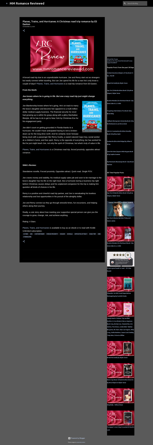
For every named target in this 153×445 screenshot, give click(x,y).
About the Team (112, 59)
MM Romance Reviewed (27, 3)
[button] (24, 30)
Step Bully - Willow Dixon (115, 405)
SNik (99, 234)
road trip (92, 234)
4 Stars (25, 234)
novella (69, 234)
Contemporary (39, 234)
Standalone (27, 236)
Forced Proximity (52, 234)
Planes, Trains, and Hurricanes (50, 84)
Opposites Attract (81, 234)
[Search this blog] (137, 3)
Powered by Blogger (76, 438)
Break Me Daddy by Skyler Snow (117, 83)
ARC (31, 234)
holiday (62, 234)
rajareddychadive (81, 442)
